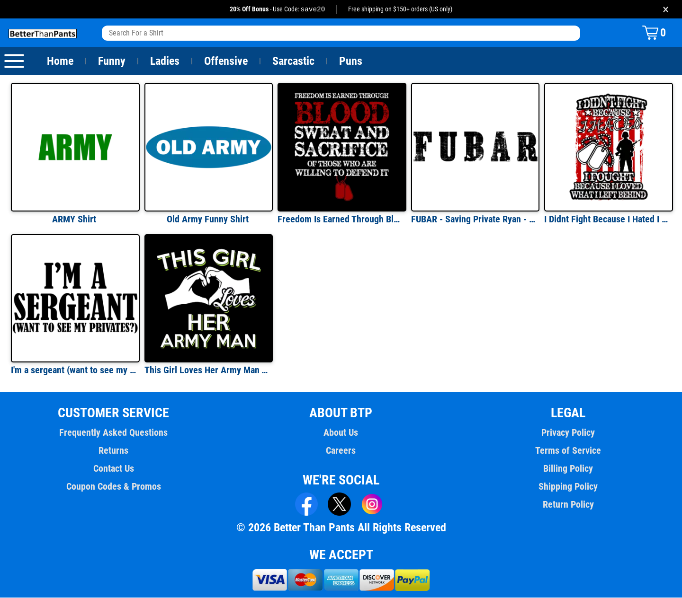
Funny (111, 61)
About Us (341, 433)
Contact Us (113, 469)
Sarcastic (293, 61)
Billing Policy (568, 469)
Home (60, 61)
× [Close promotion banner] (666, 9)
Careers (341, 451)
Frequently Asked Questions (114, 433)
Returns (113, 451)
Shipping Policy (568, 486)
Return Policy (568, 504)
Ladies (164, 61)
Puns (351, 61)
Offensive (226, 61)
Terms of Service (568, 451)
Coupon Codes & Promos (114, 486)
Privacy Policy (568, 433)
